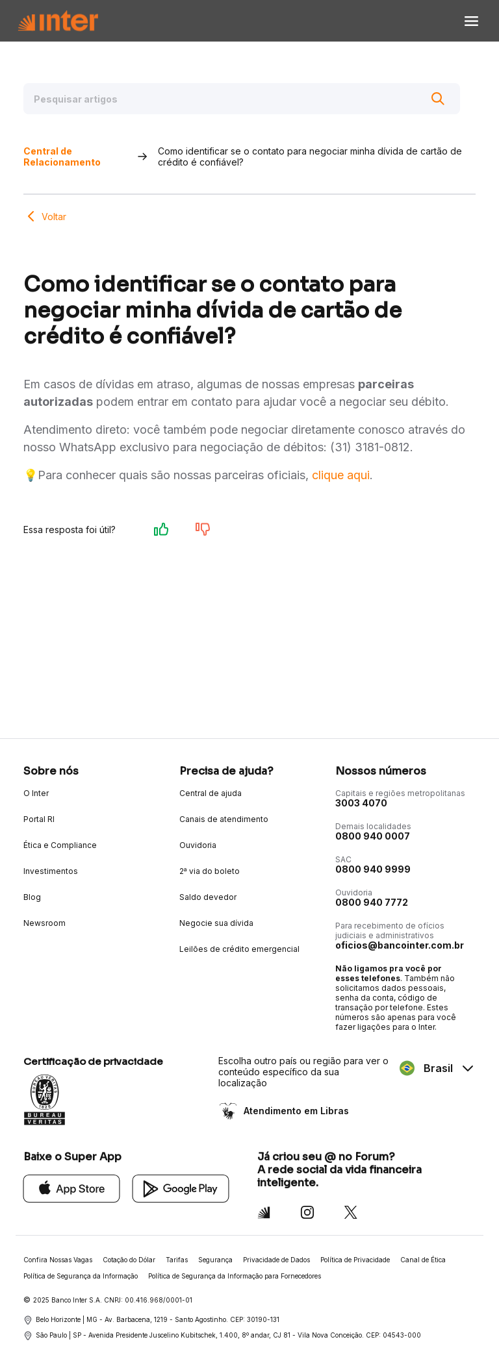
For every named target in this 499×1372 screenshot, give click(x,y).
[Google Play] (181, 1188)
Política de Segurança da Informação (80, 1276)
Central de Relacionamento (62, 156)
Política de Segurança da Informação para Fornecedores (234, 1276)
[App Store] (71, 1188)
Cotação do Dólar (129, 1260)
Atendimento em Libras (295, 1110)
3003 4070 (361, 802)
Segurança (215, 1260)
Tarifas (177, 1260)
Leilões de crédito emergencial (239, 949)
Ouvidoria (197, 845)
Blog (32, 897)
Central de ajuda (210, 793)
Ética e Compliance (60, 845)
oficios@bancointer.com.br (399, 945)
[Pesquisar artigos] (241, 98)
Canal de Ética (423, 1260)
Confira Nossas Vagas (57, 1260)
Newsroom (44, 923)
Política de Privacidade (355, 1260)
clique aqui (341, 475)
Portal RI (39, 819)
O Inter (36, 793)
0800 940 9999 (373, 869)
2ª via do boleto (209, 871)
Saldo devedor (208, 897)
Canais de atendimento (223, 819)
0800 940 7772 (371, 902)
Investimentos (50, 871)
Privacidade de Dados (276, 1260)
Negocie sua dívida (216, 923)
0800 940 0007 (372, 836)
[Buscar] (438, 98)
